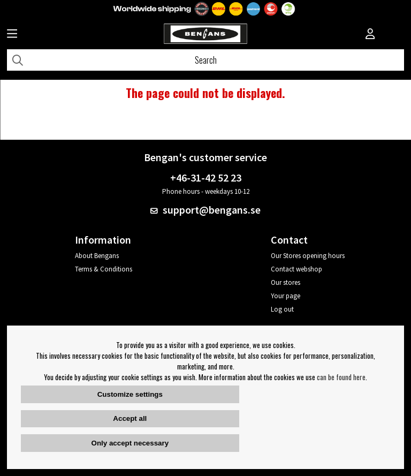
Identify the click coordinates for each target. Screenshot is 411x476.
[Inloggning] (370, 34)
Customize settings (130, 394)
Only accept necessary (130, 443)
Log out (282, 309)
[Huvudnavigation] (12, 35)
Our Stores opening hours (308, 255)
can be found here (341, 377)
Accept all (130, 418)
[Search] (205, 60)
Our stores (285, 282)
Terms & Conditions (103, 269)
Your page (285, 295)
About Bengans (97, 255)
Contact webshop (296, 269)
